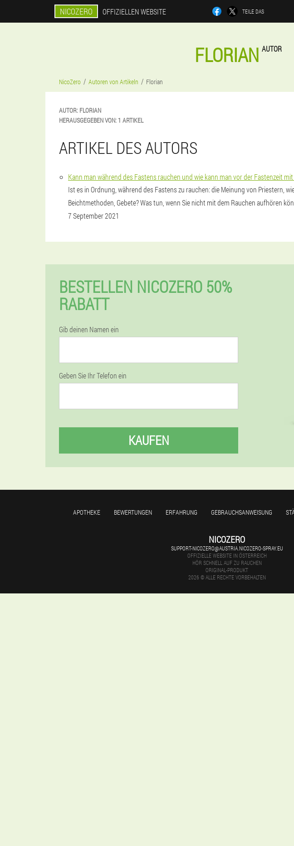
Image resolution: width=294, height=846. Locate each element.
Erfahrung (181, 512)
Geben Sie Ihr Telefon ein (93, 375)
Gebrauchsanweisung (241, 512)
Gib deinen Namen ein (89, 329)
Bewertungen (133, 512)
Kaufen (148, 440)
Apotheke (86, 512)
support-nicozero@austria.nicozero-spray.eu (227, 548)
